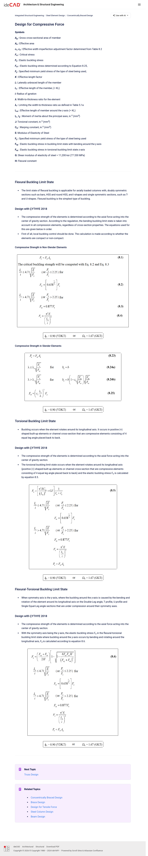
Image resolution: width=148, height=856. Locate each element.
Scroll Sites (77, 850)
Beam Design (38, 816)
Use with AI (121, 15)
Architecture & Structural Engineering (43, 4)
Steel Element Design (55, 15)
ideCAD (16, 846)
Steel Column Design (42, 811)
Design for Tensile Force (44, 807)
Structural (40, 846)
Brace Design (38, 802)
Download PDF (52, 846)
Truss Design (31, 774)
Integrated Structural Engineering (29, 15)
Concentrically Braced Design (80, 15)
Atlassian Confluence (93, 850)
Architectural (27, 846)
